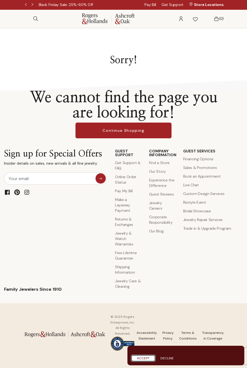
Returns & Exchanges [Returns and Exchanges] (124, 222)
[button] (181, 19)
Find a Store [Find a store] (159, 162)
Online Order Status (125, 179)
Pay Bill (150, 4)
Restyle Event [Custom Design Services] (194, 202)
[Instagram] (27, 192)
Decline (167, 358)
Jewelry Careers (155, 205)
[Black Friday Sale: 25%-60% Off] (66, 4)
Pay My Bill (124, 190)
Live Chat (191, 185)
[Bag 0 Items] (217, 19)
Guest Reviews (161, 194)
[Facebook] (7, 192)
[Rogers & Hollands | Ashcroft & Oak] (108, 18)
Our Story (157, 171)
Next (32, 5)
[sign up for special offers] (100, 178)
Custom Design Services (204, 193)
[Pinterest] (17, 192)
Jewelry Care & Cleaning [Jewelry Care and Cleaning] (128, 284)
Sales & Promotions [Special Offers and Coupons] (200, 167)
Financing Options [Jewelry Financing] (198, 158)
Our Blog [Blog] (156, 231)
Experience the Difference (161, 183)
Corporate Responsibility (161, 220)
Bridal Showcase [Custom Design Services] (197, 211)
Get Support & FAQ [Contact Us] (128, 165)
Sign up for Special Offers (53, 158)
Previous (26, 5)
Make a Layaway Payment (122, 205)
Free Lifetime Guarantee (126, 255)
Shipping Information (125, 269)
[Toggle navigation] (26, 18)
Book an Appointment (202, 176)
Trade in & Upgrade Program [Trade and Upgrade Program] (207, 228)
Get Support (172, 4)
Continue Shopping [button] (123, 130)
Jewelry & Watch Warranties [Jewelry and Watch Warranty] (124, 239)
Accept (143, 358)
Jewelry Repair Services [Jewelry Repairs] (203, 219)
